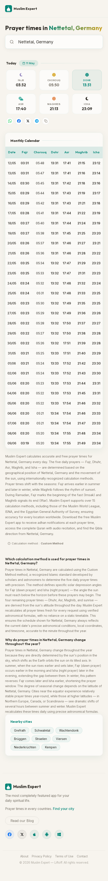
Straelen (41, 739)
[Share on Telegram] (36, 121)
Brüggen (20, 739)
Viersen (61, 739)
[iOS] (34, 834)
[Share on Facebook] (18, 121)
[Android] (46, 834)
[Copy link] (45, 121)
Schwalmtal (42, 730)
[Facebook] (9, 834)
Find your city (63, 809)
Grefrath (20, 730)
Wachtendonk (69, 730)
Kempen (51, 747)
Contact (82, 856)
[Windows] (59, 834)
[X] (22, 834)
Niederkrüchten (25, 747)
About (24, 856)
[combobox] (58, 42)
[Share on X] (27, 121)
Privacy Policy (42, 856)
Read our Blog (22, 821)
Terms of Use (64, 856)
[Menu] (98, 8)
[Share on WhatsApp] (9, 121)
